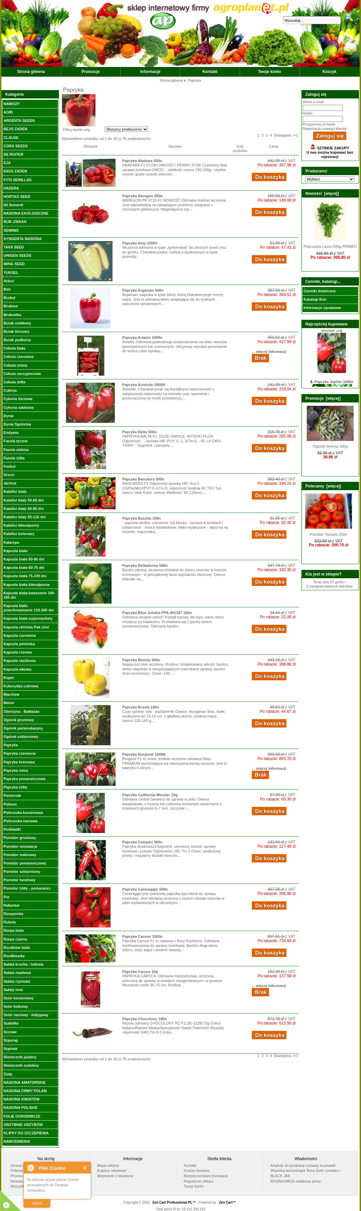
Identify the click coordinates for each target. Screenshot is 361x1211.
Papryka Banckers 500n (143, 479)
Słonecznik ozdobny (21, 1065)
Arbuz (8, 281)
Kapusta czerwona (19, 635)
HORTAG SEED (16, 197)
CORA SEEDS (15, 146)
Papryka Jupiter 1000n (334, 384)
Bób (6, 289)
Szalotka (10, 1023)
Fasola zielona (15, 450)
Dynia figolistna (17, 424)
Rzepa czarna (15, 939)
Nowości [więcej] (322, 193)
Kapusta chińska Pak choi (26, 627)
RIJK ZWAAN (14, 222)
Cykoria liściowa (17, 399)
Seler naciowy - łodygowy (25, 1015)
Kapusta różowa (17, 652)
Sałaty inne (13, 990)
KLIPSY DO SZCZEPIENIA (26, 1133)
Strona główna (31, 71)
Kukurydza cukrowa (20, 686)
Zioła (7, 1074)
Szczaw (9, 1032)
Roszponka (13, 914)
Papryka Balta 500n (139, 432)
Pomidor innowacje (20, 846)
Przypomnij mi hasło (318, 124)
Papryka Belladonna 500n (145, 565)
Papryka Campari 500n (142, 842)
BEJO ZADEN (15, 129)
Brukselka (12, 315)
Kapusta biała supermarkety (28, 618)
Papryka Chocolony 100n (144, 1019)
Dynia (8, 416)
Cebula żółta (14, 382)
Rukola (9, 922)
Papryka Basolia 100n (141, 518)
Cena (273, 146)
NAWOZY (11, 104)
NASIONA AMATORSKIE (24, 1082)
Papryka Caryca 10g (140, 972)
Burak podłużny (17, 340)
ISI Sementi (13, 205)
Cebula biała (14, 348)
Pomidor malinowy (19, 855)
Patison (10, 804)
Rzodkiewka (13, 956)
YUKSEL (10, 273)
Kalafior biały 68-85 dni (23, 509)
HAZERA (11, 188)
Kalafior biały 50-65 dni (23, 500)
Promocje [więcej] (323, 398)
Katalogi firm (314, 299)
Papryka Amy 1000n (139, 243)
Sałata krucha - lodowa (23, 964)
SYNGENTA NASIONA (22, 239)
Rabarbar (11, 905)
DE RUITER (13, 154)
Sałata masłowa (17, 973)
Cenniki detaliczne (319, 291)
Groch (8, 475)
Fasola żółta (13, 458)
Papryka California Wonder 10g (149, 795)
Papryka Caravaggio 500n (145, 889)
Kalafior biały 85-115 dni (24, 517)
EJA (6, 163)
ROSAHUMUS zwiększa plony (295, 1181)
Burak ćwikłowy (17, 323)
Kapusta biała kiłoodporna (26, 585)
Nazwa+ (175, 146)
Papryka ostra (15, 770)
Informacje (150, 71)
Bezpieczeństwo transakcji (206, 1176)
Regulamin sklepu (199, 1181)
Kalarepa (11, 542)
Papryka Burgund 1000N (143, 754)
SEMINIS (10, 230)
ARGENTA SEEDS (19, 121)
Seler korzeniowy (18, 998)
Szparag (10, 1040)
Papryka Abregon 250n (142, 196)
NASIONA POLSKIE (20, 1108)
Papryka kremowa (19, 762)
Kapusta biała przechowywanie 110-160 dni (28, 608)
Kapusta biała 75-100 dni (24, 576)
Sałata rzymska (16, 981)
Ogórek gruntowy (18, 720)
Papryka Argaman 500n (142, 290)
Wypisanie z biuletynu (115, 1176)
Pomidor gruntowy (19, 838)
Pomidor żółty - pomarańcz (27, 888)
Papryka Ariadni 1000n (142, 337)
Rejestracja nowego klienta (324, 129)
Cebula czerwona (18, 357)
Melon (8, 703)
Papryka (10, 745)
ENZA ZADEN (15, 171)
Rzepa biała (13, 930)
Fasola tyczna (15, 441)
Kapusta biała (15, 551)
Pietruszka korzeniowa (23, 813)
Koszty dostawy (197, 1170)
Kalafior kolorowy (18, 534)
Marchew (11, 694)
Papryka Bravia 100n (140, 707)
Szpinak (10, 1049)
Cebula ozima (15, 365)
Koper (8, 678)
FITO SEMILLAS (17, 180)
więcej (37, 1203)
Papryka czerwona (19, 753)
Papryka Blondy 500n (141, 660)
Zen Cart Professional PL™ (174, 1202)
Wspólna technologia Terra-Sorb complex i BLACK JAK (305, 1173)
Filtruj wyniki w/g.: (77, 130)
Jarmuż (9, 483)
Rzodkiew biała (16, 947)
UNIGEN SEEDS (17, 255)
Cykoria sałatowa (18, 407)
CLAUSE (10, 138)
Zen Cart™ (227, 1202)
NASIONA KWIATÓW (21, 1099)
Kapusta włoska (17, 669)
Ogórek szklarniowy (20, 737)
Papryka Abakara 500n (142, 161)
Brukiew (10, 306)
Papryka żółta (15, 787)
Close (85, 1168)
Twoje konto (269, 71)
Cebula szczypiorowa (22, 374)
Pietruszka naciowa (20, 821)
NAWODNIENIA (16, 1141)
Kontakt (210, 71)
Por (6, 897)
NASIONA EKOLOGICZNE (25, 213)
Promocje (90, 71)
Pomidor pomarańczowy (24, 863)
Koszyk (329, 71)
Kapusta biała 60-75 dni (23, 567)
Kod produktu (240, 148)
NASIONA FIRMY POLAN (25, 1091)
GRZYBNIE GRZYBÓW (23, 1125)
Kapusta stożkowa (19, 661)
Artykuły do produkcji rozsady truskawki (303, 1165)
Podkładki (12, 829)
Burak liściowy (16, 331)
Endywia (10, 433)
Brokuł (9, 298)
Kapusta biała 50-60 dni (23, 559)
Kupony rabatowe (111, 1170)
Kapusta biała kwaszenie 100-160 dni (29, 595)
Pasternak (12, 795)
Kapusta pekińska (19, 644)
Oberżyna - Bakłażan (21, 711)
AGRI (8, 112)
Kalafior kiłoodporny (21, 525)
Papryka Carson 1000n (142, 936)
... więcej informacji (269, 352)
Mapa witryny (108, 1165)
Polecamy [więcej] (323, 486)
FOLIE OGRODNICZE (21, 1116)
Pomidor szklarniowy (21, 871)
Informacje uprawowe (322, 308)
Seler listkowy (15, 1006)
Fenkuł (9, 466)
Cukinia (10, 390)
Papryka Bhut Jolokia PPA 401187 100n (157, 613)
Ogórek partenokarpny (23, 728)
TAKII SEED (13, 247)
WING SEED (13, 264)
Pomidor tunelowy (19, 880)
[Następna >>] (286, 135)
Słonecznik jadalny (19, 1057)
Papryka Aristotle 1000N (143, 385)
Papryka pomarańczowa (24, 779)
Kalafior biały (14, 491)
